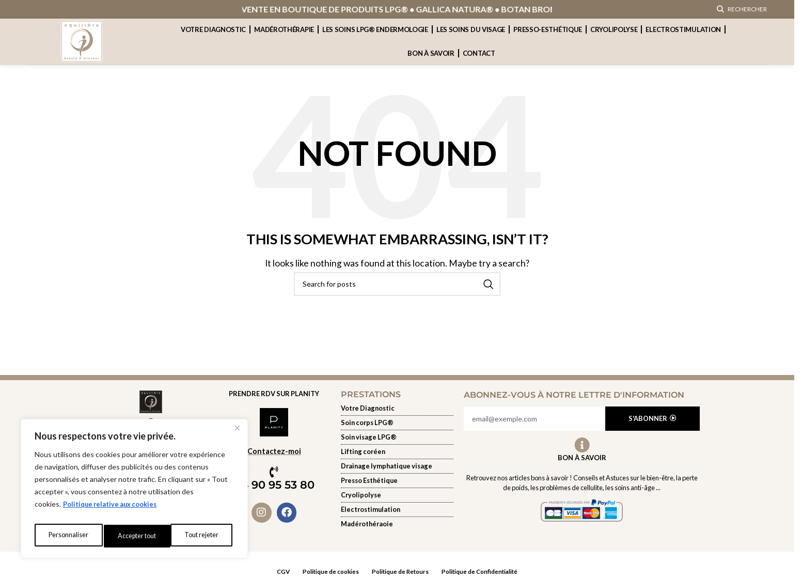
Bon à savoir (430, 66)
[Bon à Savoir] (582, 457)
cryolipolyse (613, 42)
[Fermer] (237, 434)
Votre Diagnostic (213, 42)
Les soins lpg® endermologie (375, 42)
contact (479, 66)
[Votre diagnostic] (397, 421)
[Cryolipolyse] (397, 507)
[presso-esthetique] (397, 493)
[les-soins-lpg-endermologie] (397, 435)
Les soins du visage (470, 42)
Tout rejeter (133, 535)
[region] (134, 491)
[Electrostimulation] (397, 522)
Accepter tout (201, 535)
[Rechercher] (742, 15)
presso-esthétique (547, 42)
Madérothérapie (284, 42)
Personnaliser (67, 535)
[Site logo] (81, 53)
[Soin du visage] (397, 450)
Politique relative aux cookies (114, 510)
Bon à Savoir (582, 470)
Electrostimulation (683, 42)
